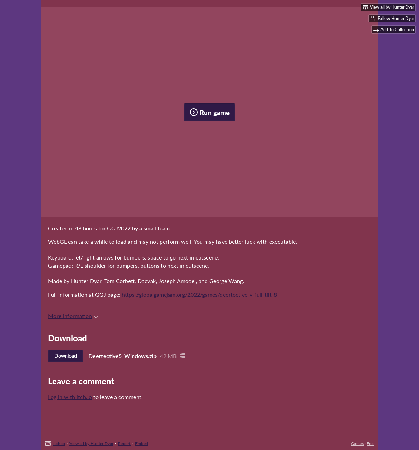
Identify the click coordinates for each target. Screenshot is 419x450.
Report (124, 443)
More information (73, 316)
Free (370, 443)
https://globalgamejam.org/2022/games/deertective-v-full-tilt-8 (199, 294)
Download (65, 356)
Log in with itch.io (70, 397)
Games (357, 443)
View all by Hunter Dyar (91, 443)
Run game (209, 112)
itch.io (59, 443)
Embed (141, 443)
